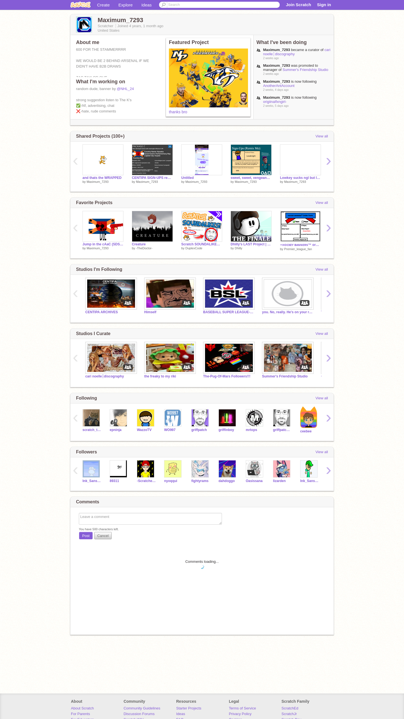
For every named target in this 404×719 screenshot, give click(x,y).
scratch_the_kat (91, 430)
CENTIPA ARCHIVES (101, 312)
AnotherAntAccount (279, 86)
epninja (115, 430)
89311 (114, 481)
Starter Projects (188, 708)
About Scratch (82, 708)
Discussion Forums (139, 714)
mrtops (251, 430)
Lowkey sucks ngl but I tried (300, 178)
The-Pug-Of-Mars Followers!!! (226, 376)
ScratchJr (289, 714)
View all (321, 136)
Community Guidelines (141, 708)
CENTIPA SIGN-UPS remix (152, 178)
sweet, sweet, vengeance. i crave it (251, 178)
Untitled (187, 178)
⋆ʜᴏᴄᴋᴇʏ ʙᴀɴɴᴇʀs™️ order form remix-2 (300, 245)
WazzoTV (144, 430)
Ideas (146, 5)
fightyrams (199, 481)
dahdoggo (227, 481)
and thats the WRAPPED (101, 178)
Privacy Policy (240, 714)
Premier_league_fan (298, 249)
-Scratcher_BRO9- (146, 481)
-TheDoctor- (144, 248)
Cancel (103, 536)
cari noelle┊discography (104, 376)
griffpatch (199, 430)
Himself (150, 312)
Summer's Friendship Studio (305, 70)
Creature (139, 244)
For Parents (80, 714)
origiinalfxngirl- (275, 102)
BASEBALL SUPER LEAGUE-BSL (228, 312)
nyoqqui (170, 481)
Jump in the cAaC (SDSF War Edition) (102, 244)
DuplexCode (194, 248)
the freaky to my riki (160, 376)
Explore (125, 5)
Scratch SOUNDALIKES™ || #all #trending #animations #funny (201, 244)
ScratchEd (289, 708)
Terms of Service (242, 708)
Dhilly (238, 248)
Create (103, 5)
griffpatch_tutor (282, 430)
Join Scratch (298, 4)
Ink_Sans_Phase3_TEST (309, 481)
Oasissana (254, 481)
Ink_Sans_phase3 (91, 481)
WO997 (170, 430)
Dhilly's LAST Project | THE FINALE (251, 244)
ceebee (306, 431)
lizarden (279, 481)
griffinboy (226, 430)
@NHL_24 (125, 89)
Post (85, 536)
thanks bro (178, 112)
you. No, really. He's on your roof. (287, 312)
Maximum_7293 (98, 181)
